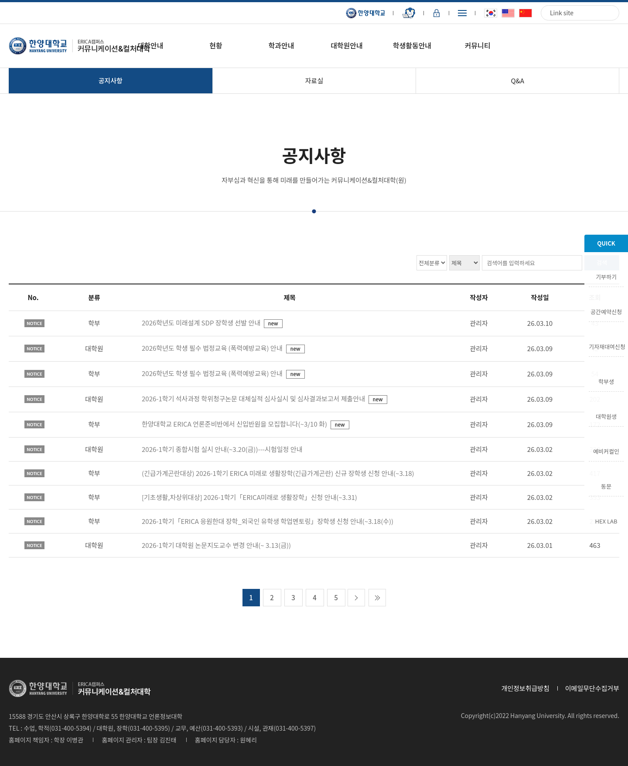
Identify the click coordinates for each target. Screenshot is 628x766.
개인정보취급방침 (525, 688)
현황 (215, 45)
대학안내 (151, 45)
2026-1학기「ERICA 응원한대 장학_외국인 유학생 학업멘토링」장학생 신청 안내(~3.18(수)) (267, 521)
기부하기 (606, 276)
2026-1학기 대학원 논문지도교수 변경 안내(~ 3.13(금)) (216, 545)
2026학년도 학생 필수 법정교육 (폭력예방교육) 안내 (213, 347)
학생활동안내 (412, 45)
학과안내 (281, 45)
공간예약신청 (606, 311)
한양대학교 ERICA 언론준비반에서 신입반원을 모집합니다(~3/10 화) (235, 423)
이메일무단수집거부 (592, 688)
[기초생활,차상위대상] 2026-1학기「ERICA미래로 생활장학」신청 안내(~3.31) (249, 497)
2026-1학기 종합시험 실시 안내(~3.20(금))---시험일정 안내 (222, 449)
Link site (561, 12)
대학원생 (606, 415)
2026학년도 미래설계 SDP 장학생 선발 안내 (202, 322)
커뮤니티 (477, 45)
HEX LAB (606, 520)
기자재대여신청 (606, 345)
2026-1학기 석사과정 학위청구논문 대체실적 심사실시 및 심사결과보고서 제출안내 (254, 398)
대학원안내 (347, 45)
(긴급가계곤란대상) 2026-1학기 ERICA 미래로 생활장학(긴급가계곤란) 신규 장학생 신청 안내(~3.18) (278, 473)
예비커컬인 (606, 450)
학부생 (606, 380)
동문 (606, 485)
